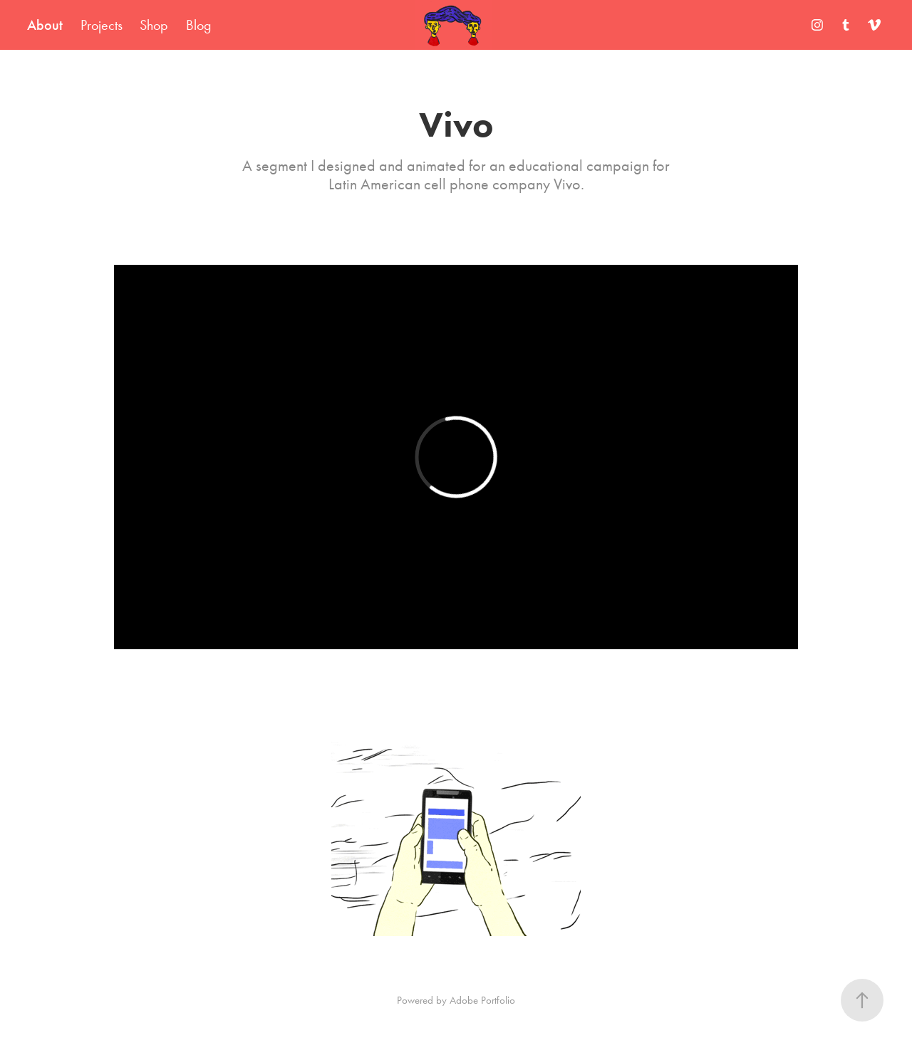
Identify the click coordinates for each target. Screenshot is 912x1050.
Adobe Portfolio (482, 1000)
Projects (102, 24)
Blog (199, 24)
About (45, 24)
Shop (154, 24)
